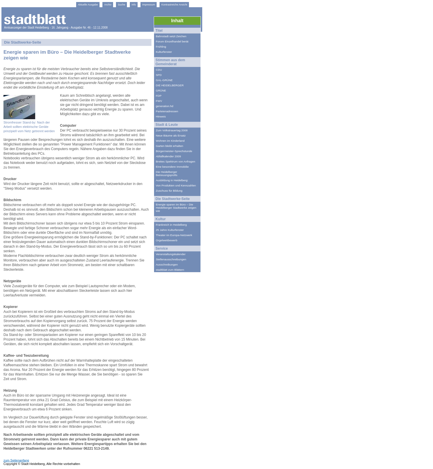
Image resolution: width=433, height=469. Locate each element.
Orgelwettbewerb (166, 240)
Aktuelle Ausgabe (88, 4)
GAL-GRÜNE (164, 80)
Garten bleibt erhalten (169, 145)
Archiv (107, 4)
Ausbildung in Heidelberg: (172, 180)
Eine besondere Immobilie (172, 166)
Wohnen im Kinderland (170, 140)
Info (134, 4)
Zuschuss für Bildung (169, 190)
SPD (159, 74)
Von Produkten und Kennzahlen (176, 185)
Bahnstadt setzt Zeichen (171, 36)
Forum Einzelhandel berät (172, 41)
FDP (159, 95)
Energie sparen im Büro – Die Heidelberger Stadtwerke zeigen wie (176, 207)
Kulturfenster (164, 51)
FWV (159, 100)
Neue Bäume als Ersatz (171, 135)
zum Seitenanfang (16, 460)
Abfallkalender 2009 (168, 156)
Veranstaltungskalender (170, 254)
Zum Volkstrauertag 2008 (172, 130)
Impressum (148, 4)
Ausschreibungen (167, 264)
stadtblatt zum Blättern (170, 269)
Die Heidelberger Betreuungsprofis (166, 173)
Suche (121, 4)
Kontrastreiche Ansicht (174, 4)
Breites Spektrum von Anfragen (175, 161)
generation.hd (164, 106)
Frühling (161, 46)
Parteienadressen (167, 111)
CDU (159, 69)
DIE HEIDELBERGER (170, 85)
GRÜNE (161, 90)
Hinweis (161, 116)
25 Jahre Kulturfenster (170, 229)
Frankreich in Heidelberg (171, 224)
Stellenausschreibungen (171, 259)
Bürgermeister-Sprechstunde (174, 151)
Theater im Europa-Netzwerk (174, 235)
